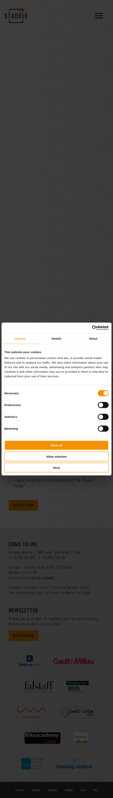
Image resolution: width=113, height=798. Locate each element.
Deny (56, 467)
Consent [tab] (20, 338)
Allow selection (56, 456)
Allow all (56, 445)
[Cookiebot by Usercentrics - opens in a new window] (92, 328)
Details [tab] (56, 338)
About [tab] (93, 338)
